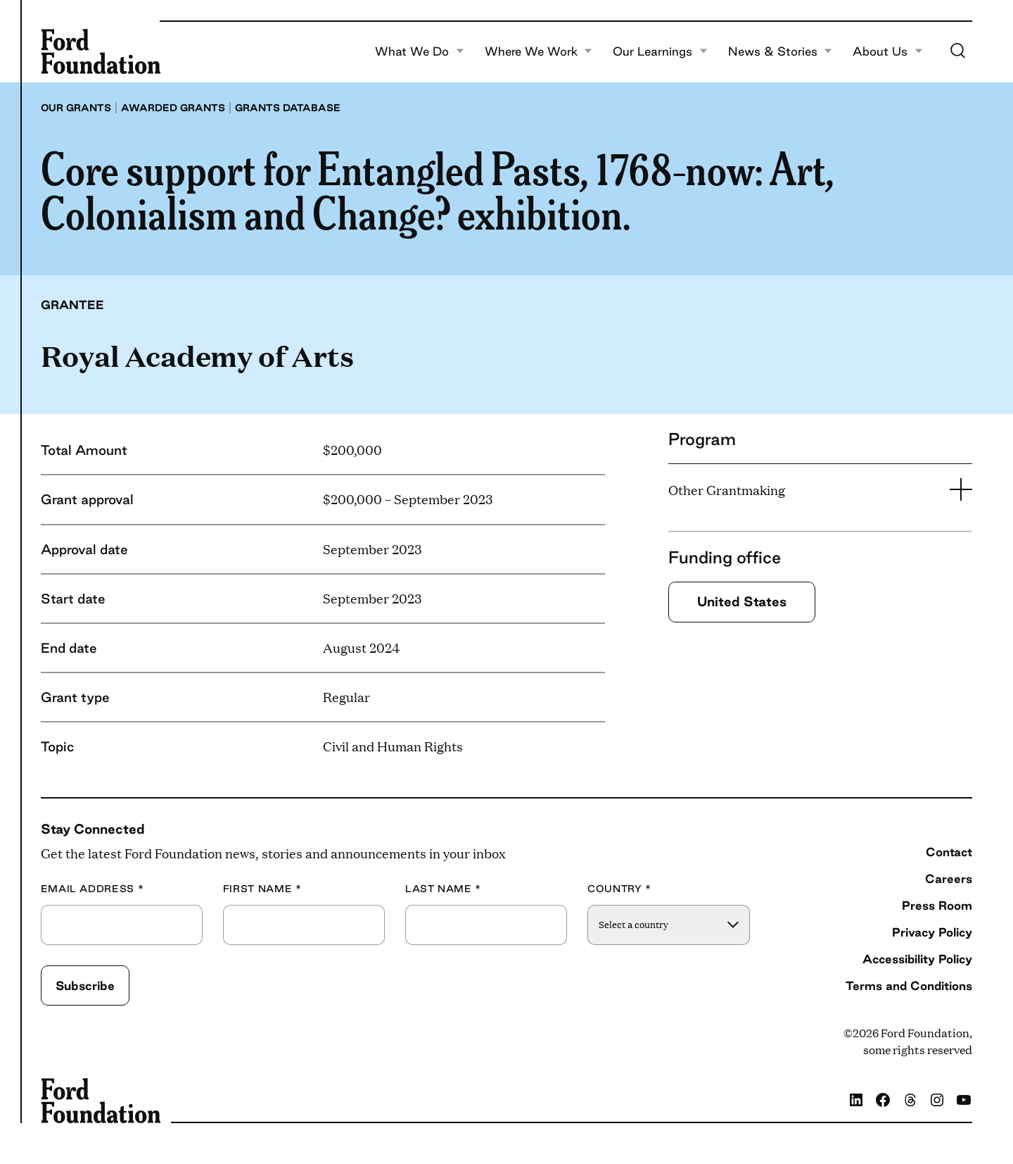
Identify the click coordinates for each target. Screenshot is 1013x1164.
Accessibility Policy (917, 958)
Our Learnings (660, 51)
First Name (262, 889)
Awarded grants (173, 107)
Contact (949, 851)
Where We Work (539, 51)
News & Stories (780, 51)
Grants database (287, 107)
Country (619, 889)
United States (741, 601)
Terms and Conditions (909, 985)
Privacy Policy (932, 932)
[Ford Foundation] (100, 51)
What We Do (419, 51)
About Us (888, 51)
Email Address (92, 889)
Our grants (76, 107)
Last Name (443, 889)
